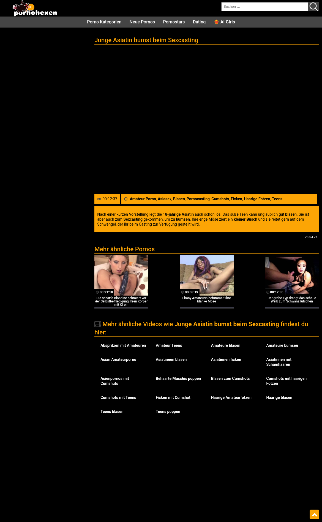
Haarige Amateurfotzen (231, 397)
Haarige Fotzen (257, 199)
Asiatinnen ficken (226, 359)
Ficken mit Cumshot (173, 397)
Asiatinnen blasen (171, 359)
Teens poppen (168, 411)
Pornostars (174, 22)
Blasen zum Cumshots (230, 378)
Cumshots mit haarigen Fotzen (286, 381)
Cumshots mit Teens (118, 397)
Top (314, 514)
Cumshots (220, 199)
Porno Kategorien (104, 22)
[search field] (264, 6)
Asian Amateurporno (118, 359)
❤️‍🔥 (224, 22)
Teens (277, 199)
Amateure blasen (226, 345)
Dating (199, 22)
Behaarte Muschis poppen (178, 378)
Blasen (179, 199)
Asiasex (164, 199)
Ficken (236, 199)
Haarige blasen (279, 397)
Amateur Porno (143, 199)
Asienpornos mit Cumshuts (114, 381)
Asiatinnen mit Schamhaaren (278, 362)
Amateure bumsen (282, 345)
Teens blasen (111, 411)
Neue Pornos (142, 22)
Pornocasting (198, 199)
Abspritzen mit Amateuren (123, 345)
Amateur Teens (169, 345)
